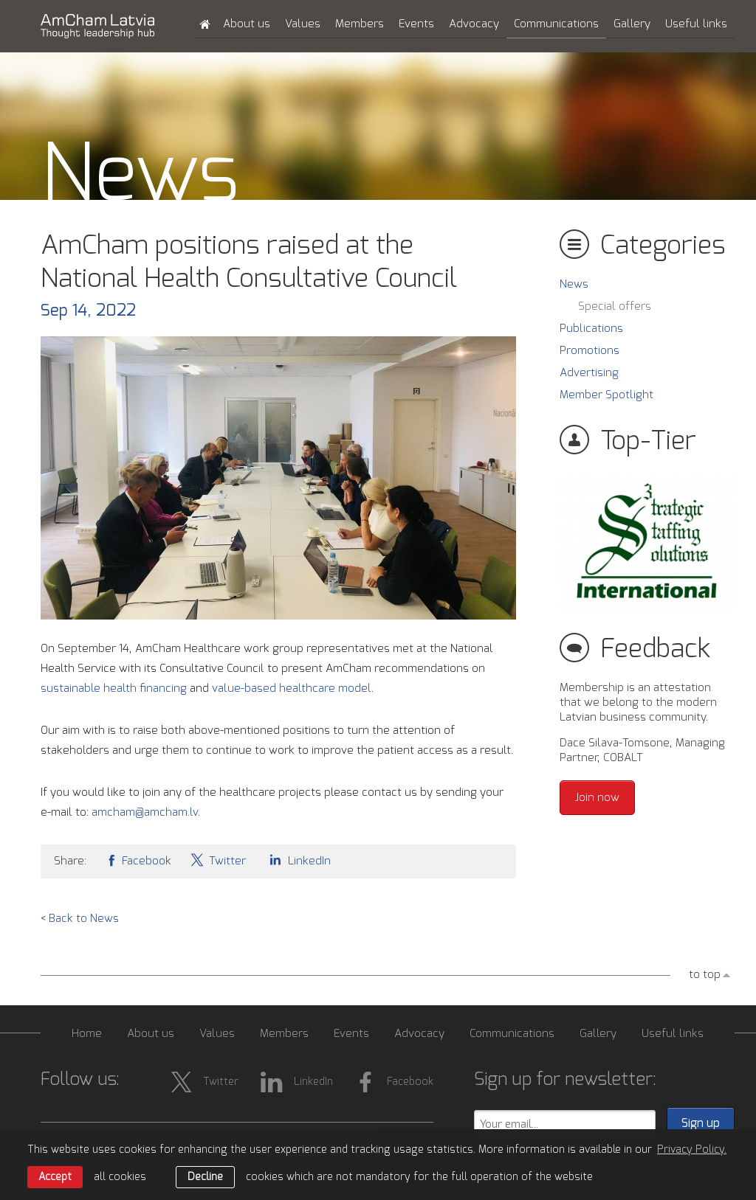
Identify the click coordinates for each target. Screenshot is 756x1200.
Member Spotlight (606, 394)
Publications (591, 328)
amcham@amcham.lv (145, 812)
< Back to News (80, 918)
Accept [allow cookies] (55, 1177)
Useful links (696, 24)
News (574, 284)
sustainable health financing (114, 688)
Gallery (632, 24)
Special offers (614, 306)
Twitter (218, 859)
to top (705, 974)
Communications (556, 24)
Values (302, 24)
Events (416, 24)
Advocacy (474, 24)
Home (87, 1033)
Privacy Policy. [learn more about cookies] (691, 1150)
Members (359, 24)
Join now (597, 797)
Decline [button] (205, 1177)
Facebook (138, 859)
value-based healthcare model (291, 688)
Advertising (589, 372)
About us (246, 24)
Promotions (589, 350)
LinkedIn (297, 859)
